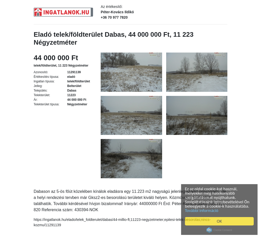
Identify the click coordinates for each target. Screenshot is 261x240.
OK (221, 221)
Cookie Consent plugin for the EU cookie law (221, 230)
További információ (203, 210)
